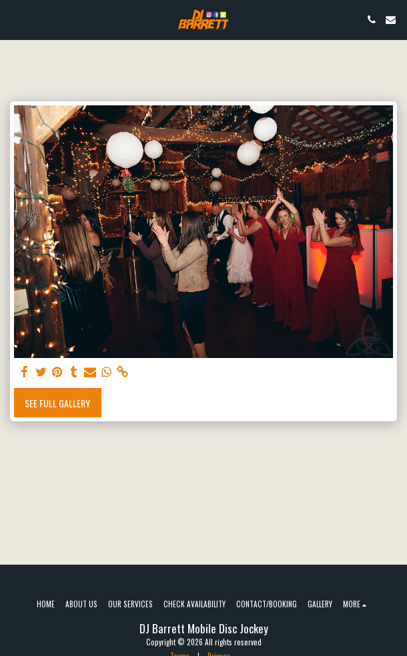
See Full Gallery (57, 403)
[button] (14, 19)
